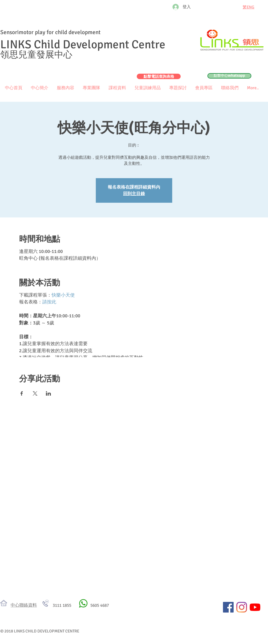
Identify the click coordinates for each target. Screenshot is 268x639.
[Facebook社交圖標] (228, 607)
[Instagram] (241, 607)
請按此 (49, 302)
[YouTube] (255, 607)
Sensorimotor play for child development (50, 32)
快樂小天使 (63, 295)
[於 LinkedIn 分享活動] (48, 393)
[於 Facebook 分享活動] (21, 393)
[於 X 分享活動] (35, 393)
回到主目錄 (134, 193)
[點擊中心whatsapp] (229, 76)
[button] (204, 88)
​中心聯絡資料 (24, 605)
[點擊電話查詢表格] (159, 76)
